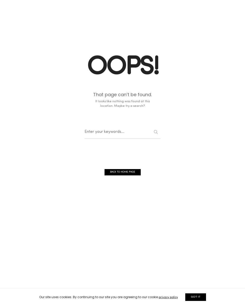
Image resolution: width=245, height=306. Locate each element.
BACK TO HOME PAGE (122, 172)
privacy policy (168, 297)
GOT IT (195, 297)
